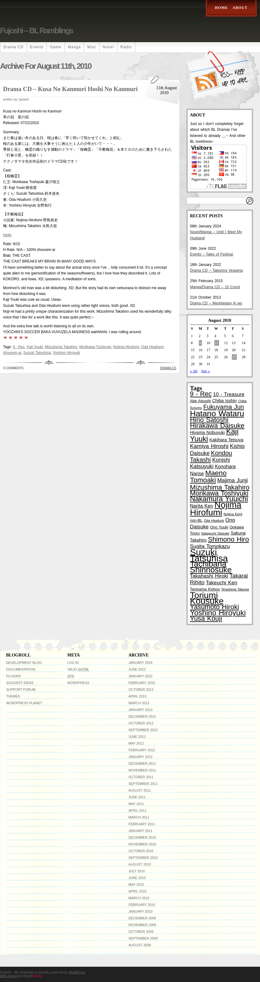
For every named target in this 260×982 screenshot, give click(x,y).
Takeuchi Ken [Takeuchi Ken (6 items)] (221, 583)
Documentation (20, 669)
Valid (78, 669)
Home (221, 8)
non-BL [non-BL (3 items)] (196, 520)
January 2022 (140, 676)
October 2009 (141, 931)
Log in (73, 662)
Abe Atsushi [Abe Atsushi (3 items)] (200, 401)
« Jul (193, 371)
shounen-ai (12, 353)
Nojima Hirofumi (126, 347)
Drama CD (13, 47)
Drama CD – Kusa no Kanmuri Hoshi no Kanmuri (70, 89)
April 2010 (137, 891)
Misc (91, 47)
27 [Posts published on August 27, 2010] (234, 357)
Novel (108, 47)
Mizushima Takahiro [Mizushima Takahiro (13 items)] (220, 487)
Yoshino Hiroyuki (66, 353)
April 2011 (137, 810)
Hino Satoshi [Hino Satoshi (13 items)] (209, 420)
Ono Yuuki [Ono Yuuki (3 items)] (219, 527)
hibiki (7, 235)
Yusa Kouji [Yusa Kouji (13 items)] (206, 618)
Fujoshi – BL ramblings (36, 30)
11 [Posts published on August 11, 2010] (217, 343)
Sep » (205, 371)
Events (36, 47)
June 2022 (137, 669)
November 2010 (142, 844)
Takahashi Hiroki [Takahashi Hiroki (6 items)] (209, 576)
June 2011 (137, 797)
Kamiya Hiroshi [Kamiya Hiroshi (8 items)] (209, 446)
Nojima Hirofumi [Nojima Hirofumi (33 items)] (215, 508)
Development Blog (24, 662)
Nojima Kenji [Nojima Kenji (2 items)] (233, 514)
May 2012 (136, 743)
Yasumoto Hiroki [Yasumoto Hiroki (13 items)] (214, 607)
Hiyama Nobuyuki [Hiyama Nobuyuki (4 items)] (207, 432)
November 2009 (142, 925)
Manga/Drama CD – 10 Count (215, 287)
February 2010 (141, 905)
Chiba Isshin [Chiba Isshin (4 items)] (224, 400)
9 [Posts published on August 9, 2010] (200, 343)
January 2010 (140, 911)
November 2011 (142, 770)
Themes (13, 696)
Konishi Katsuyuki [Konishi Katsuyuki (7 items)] (210, 463)
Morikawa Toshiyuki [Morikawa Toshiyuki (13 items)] (219, 493)
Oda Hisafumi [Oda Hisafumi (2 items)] (214, 520)
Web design (9, 976)
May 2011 (136, 804)
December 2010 (142, 837)
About (239, 8)
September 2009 (143, 938)
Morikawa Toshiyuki (95, 347)
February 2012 (141, 750)
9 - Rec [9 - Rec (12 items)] (201, 394)
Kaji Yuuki (35, 347)
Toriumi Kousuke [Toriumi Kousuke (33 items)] (207, 598)
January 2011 (140, 831)
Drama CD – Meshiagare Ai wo (216, 303)
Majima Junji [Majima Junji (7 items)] (232, 480)
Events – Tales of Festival (211, 254)
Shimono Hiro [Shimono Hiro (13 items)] (228, 539)
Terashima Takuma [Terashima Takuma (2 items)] (235, 589)
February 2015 (141, 683)
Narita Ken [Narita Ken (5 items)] (201, 506)
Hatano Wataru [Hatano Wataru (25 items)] (217, 413)
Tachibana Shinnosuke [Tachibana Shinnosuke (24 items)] (211, 566)
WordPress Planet (24, 703)
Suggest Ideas (20, 683)
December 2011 (142, 763)
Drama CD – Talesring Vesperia (216, 270)
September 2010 (143, 857)
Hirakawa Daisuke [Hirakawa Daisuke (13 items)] (217, 425)
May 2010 (136, 884)
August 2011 (139, 790)
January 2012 (140, 757)
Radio (126, 47)
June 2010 (137, 878)
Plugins (13, 676)
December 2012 (142, 716)
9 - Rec (19, 347)
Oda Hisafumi (152, 347)
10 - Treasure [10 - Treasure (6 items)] (228, 394)
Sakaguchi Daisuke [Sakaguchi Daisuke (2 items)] (215, 533)
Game (55, 47)
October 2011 (141, 777)
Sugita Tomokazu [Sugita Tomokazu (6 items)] (210, 546)
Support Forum (20, 689)
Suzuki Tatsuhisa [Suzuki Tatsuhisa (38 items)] (209, 555)
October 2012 (141, 723)
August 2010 (139, 864)
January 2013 (140, 710)
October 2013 (141, 689)
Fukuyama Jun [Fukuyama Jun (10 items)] (223, 406)
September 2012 (143, 730)
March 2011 (138, 817)
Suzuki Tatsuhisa (37, 353)
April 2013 (137, 696)
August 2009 (139, 945)
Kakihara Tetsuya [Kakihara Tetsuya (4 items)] (226, 439)
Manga (74, 47)
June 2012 (137, 736)
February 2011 (141, 824)
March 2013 (138, 703)
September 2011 (143, 783)
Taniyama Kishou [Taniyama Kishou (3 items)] (205, 589)
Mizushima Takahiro (61, 347)
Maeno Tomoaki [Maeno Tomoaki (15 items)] (208, 476)
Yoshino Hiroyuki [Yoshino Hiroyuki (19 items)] (218, 613)
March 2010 (138, 898)
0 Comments (13, 368)
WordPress (78, 683)
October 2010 (141, 851)
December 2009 (142, 918)
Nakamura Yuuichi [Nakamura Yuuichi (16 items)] (219, 499)
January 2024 (140, 662)
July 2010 (136, 871)
